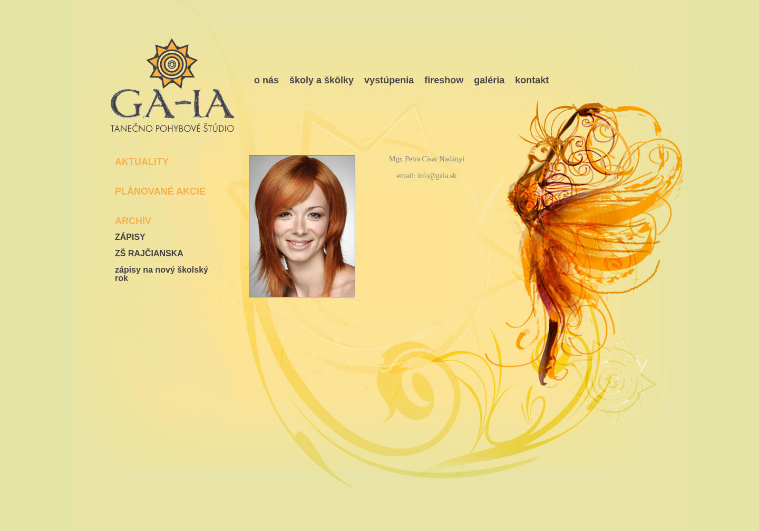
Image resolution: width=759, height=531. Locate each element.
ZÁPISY (130, 237)
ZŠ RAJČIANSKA (149, 253)
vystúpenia (389, 80)
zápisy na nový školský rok (161, 274)
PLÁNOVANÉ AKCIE (160, 191)
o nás (266, 80)
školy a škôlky (321, 80)
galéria (489, 80)
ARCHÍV (133, 221)
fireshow (443, 80)
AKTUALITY (142, 162)
